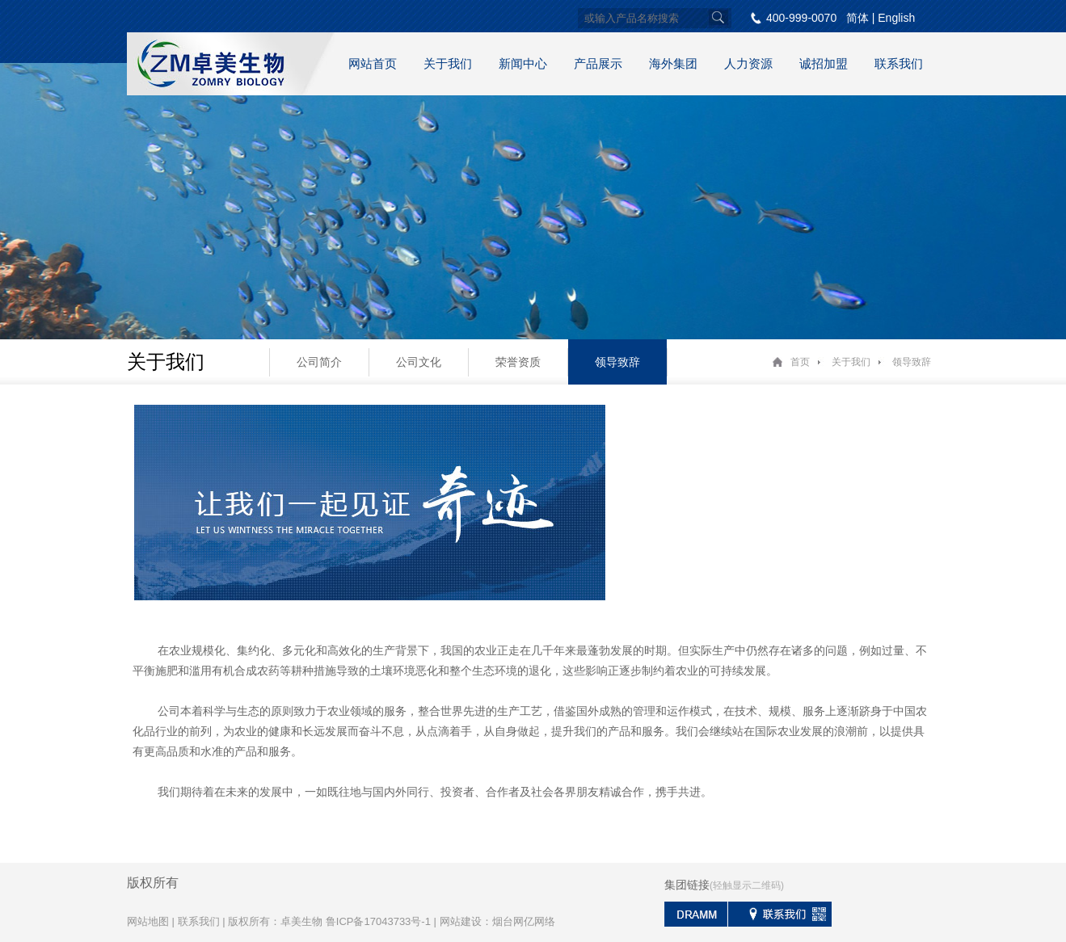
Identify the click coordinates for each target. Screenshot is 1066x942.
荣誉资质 (518, 361)
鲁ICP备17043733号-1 (378, 921)
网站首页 (372, 63)
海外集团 (673, 63)
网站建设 (461, 921)
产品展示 (598, 63)
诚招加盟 (823, 63)
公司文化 (418, 361)
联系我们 (898, 63)
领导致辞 (617, 361)
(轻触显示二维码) (747, 885)
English (896, 17)
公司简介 (319, 361)
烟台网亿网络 (523, 921)
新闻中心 (523, 63)
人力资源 (748, 63)
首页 (800, 362)
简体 (857, 17)
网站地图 (148, 921)
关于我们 (447, 63)
